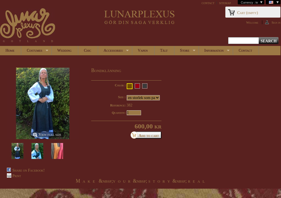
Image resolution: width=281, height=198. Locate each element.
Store (184, 51)
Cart (247, 13)
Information (214, 51)
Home (10, 50)
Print (16, 176)
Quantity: (119, 113)
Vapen (143, 50)
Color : (120, 85)
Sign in (276, 22)
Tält (163, 50)
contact (208, 3)
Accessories (113, 51)
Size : (122, 97)
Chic (87, 50)
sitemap (225, 3)
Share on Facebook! (28, 170)
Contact (245, 50)
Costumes (34, 51)
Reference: (118, 105)
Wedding (64, 50)
